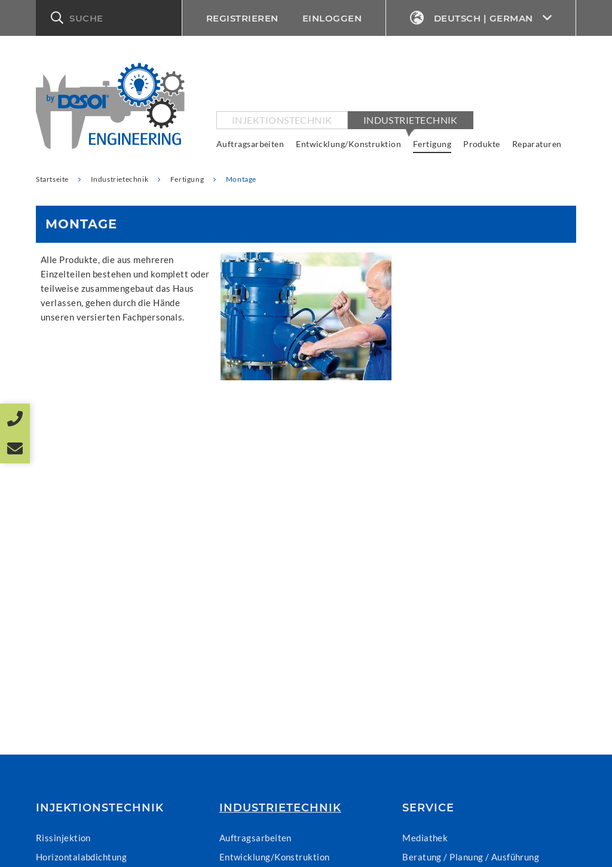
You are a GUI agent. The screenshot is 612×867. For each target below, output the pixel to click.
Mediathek (425, 837)
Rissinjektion (63, 837)
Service (428, 807)
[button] (109, 18)
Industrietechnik (410, 120)
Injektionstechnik (282, 120)
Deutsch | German (481, 18)
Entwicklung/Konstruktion (348, 144)
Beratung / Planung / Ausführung (470, 856)
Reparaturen (537, 144)
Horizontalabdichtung (81, 856)
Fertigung (432, 144)
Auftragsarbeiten (250, 144)
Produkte (481, 144)
